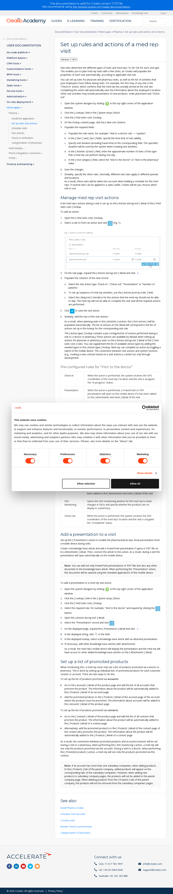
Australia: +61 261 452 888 (113, 875)
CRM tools (13, 63)
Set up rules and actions (24, 123)
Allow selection (86, 483)
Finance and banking (20, 164)
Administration (16, 96)
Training (97, 21)
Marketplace (122, 13)
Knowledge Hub (140, 13)
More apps (105, 31)
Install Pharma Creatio (72, 807)
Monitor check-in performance (76, 826)
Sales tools (13, 85)
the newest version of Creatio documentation (101, 6)
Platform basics (16, 58)
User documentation (85, 31)
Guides (56, 21)
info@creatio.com (152, 863)
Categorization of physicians (75, 832)
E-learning (76, 21)
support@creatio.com (154, 869)
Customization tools (19, 69)
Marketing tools (16, 80)
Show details (145, 473)
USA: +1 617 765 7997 (111, 863)
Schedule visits (19, 128)
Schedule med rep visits (73, 814)
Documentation (63, 31)
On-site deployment (19, 102)
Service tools (15, 91)
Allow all (135, 483)
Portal (12, 157)
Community (107, 13)
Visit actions (17, 133)
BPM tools (13, 74)
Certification (120, 21)
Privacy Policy (55, 890)
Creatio (94, 13)
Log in (163, 13)
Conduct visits (67, 820)
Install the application (22, 118)
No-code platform (18, 52)
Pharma (118, 31)
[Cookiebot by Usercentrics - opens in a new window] (144, 407)
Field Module (16, 148)
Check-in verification (22, 137)
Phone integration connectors (25, 153)
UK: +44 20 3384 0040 (111, 869)
